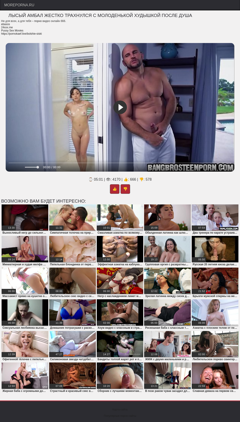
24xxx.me (7, 27)
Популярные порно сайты (120, 415)
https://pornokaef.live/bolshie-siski (21, 33)
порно (38, 21)
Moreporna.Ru (19, 5)
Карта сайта (120, 409)
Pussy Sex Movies (12, 30)
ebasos (5, 24)
